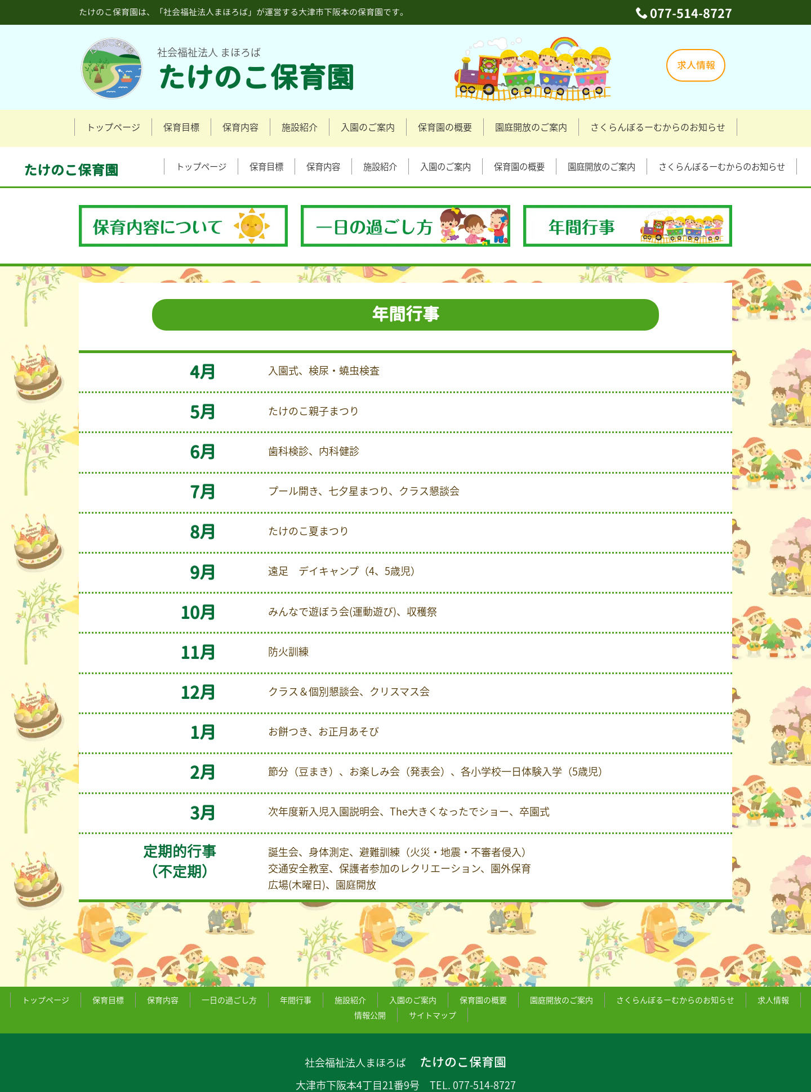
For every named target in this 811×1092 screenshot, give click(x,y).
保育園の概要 (445, 126)
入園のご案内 (368, 126)
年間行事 (295, 959)
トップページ (113, 126)
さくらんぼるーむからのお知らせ (657, 126)
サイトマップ (432, 973)
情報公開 (370, 973)
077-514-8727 (691, 13)
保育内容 (240, 126)
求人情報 (696, 65)
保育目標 (181, 126)
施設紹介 (300, 126)
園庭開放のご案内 (531, 126)
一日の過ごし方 (229, 959)
